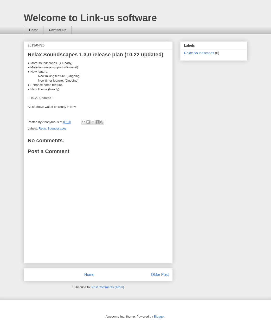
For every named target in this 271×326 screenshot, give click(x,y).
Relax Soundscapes (53, 128)
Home (34, 30)
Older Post (160, 275)
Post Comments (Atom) (107, 287)
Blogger (159, 316)
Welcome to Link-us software (90, 18)
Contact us (57, 30)
